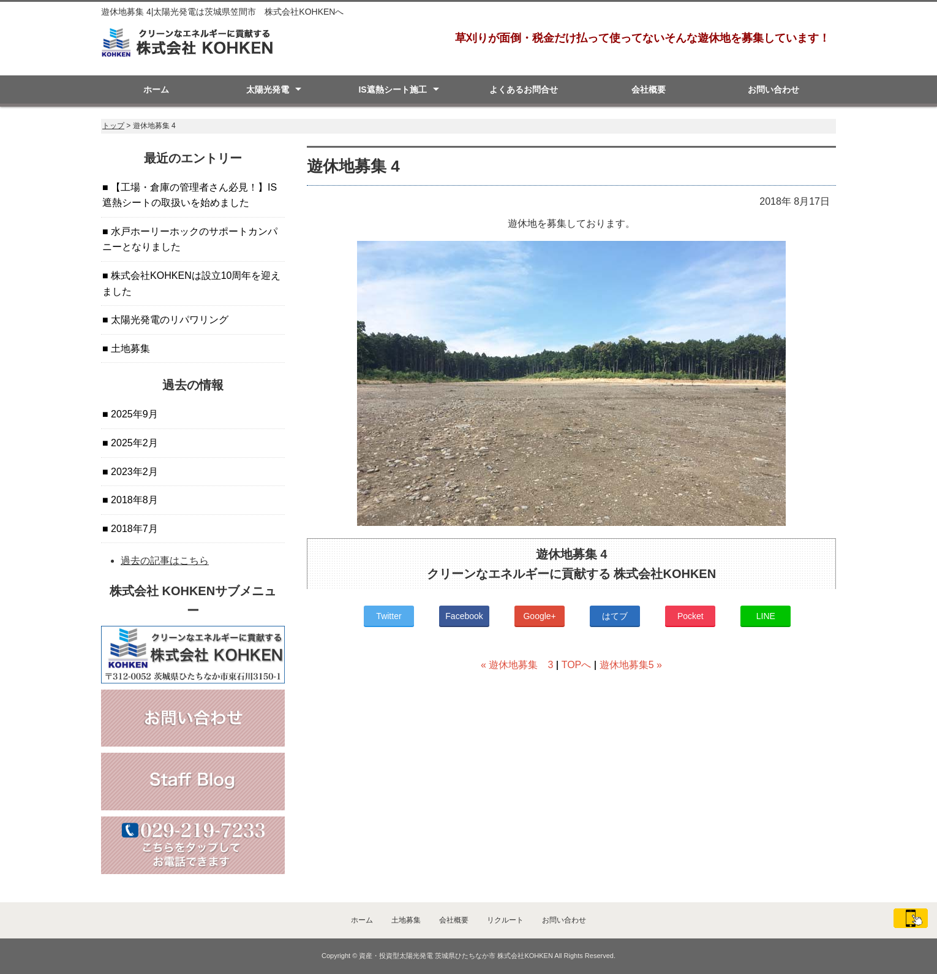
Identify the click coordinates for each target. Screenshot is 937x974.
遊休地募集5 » (631, 665)
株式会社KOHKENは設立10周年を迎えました (191, 283)
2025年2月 (133, 443)
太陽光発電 (267, 89)
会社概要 (648, 89)
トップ (113, 125)
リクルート (505, 920)
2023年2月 (133, 471)
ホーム (156, 89)
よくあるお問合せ (523, 89)
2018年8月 (133, 500)
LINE (765, 616)
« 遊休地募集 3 (517, 665)
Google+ (539, 616)
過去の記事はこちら (165, 560)
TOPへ (577, 665)
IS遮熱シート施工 (392, 89)
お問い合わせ (773, 89)
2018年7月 (133, 528)
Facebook (464, 616)
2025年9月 (133, 414)
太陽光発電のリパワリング (168, 319)
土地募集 (129, 348)
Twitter (388, 616)
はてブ (615, 616)
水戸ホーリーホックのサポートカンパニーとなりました (189, 239)
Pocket (690, 616)
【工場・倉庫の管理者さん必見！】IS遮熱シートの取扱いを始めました (189, 195)
